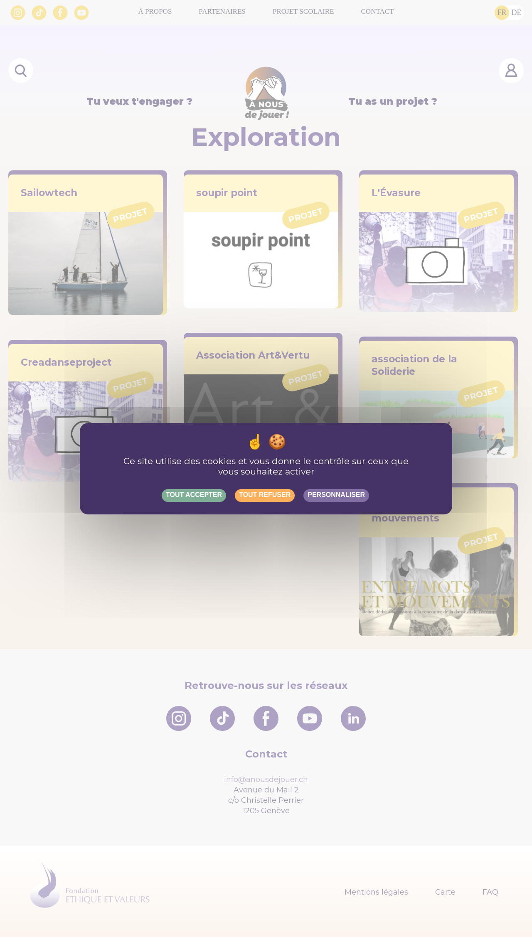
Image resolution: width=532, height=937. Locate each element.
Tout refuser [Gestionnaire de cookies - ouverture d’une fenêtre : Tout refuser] (265, 494)
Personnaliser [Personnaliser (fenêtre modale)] (336, 494)
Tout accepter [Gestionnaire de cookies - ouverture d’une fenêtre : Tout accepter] (194, 494)
